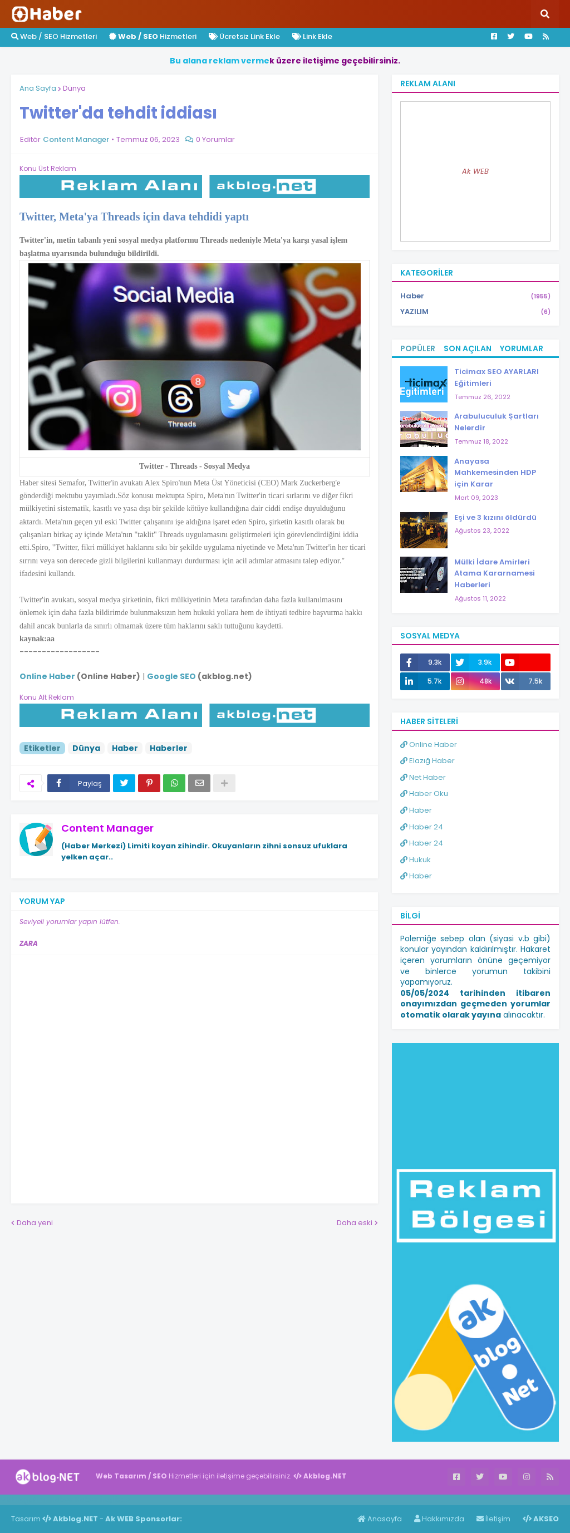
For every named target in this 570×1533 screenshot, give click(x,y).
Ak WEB (475, 171)
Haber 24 (421, 827)
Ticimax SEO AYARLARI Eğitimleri (496, 377)
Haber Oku (424, 793)
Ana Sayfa (37, 88)
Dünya (74, 88)
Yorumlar (521, 348)
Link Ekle (312, 36)
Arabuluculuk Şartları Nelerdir (496, 422)
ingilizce (115, 1499)
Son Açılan (468, 348)
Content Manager (107, 828)
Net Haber (423, 777)
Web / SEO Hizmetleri (54, 36)
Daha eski (354, 1222)
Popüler (417, 348)
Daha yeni (35, 1222)
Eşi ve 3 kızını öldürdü (495, 517)
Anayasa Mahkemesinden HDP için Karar (495, 473)
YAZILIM (475, 311)
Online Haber (428, 744)
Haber (125, 748)
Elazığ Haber (427, 760)
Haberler (169, 748)
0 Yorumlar (215, 139)
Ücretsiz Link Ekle (244, 36)
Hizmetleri (152, 36)
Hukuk (415, 859)
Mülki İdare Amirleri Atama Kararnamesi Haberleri (494, 574)
